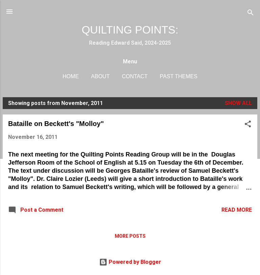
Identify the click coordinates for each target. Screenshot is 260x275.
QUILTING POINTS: (130, 30)
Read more (236, 210)
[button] (248, 125)
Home (71, 76)
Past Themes (178, 76)
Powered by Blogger (130, 262)
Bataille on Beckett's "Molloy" (56, 123)
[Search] (250, 13)
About (100, 76)
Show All (238, 103)
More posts (130, 236)
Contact (135, 76)
